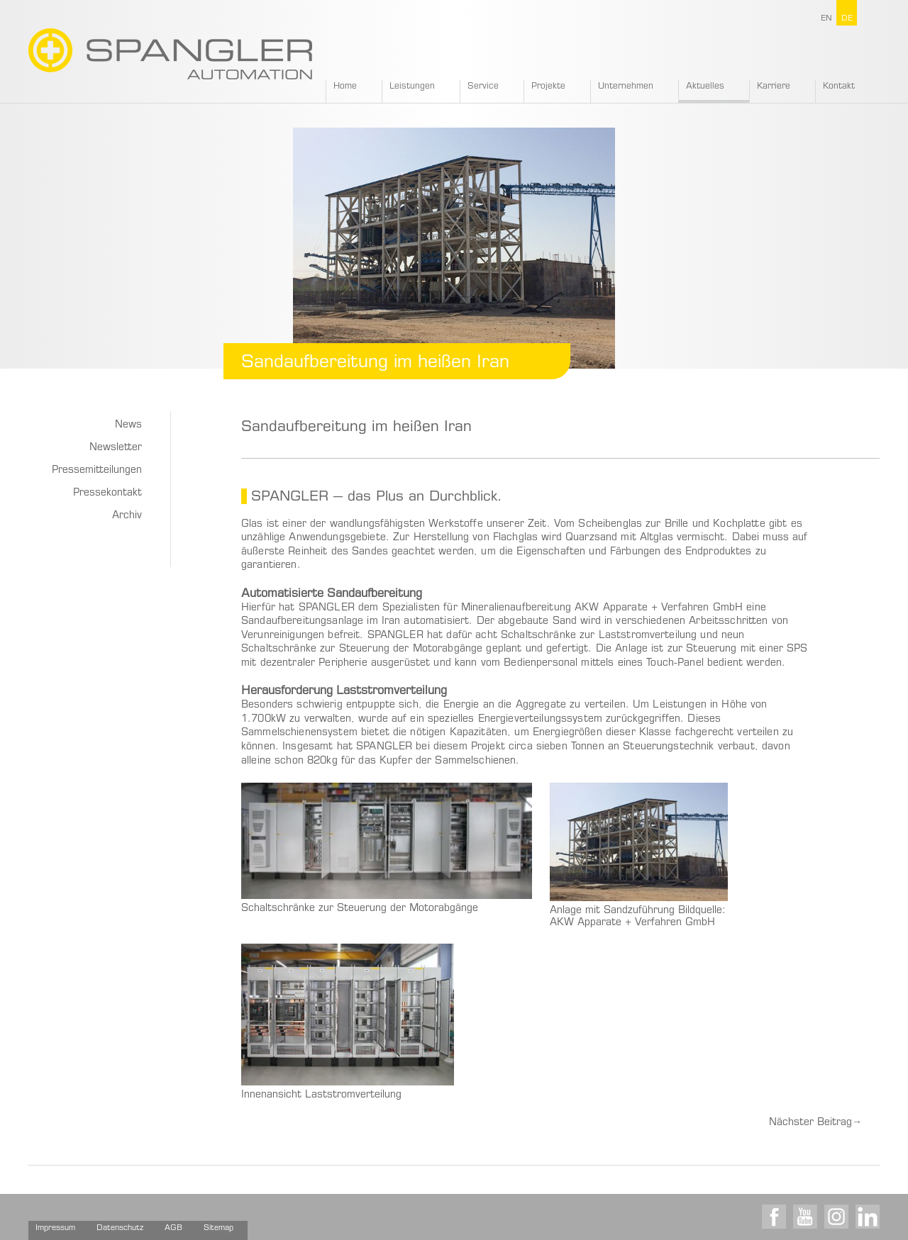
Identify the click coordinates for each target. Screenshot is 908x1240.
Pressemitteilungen (97, 471)
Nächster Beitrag (815, 1123)
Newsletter (115, 448)
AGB (173, 1228)
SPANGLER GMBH (170, 53)
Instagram (836, 1217)
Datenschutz (119, 1228)
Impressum (55, 1228)
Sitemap (218, 1228)
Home (345, 86)
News (128, 425)
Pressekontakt (107, 493)
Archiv (127, 516)
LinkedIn (868, 1217)
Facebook (774, 1217)
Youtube (805, 1217)
